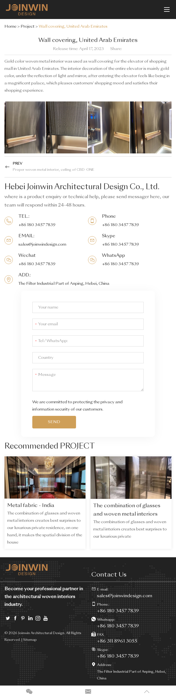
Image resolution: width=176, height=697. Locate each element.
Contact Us (108, 575)
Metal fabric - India (30, 505)
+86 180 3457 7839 (120, 244)
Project (28, 27)
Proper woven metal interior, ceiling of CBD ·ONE (53, 170)
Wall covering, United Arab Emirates (73, 27)
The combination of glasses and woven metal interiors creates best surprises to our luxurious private (130, 529)
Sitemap (30, 640)
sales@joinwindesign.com (42, 244)
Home (10, 27)
